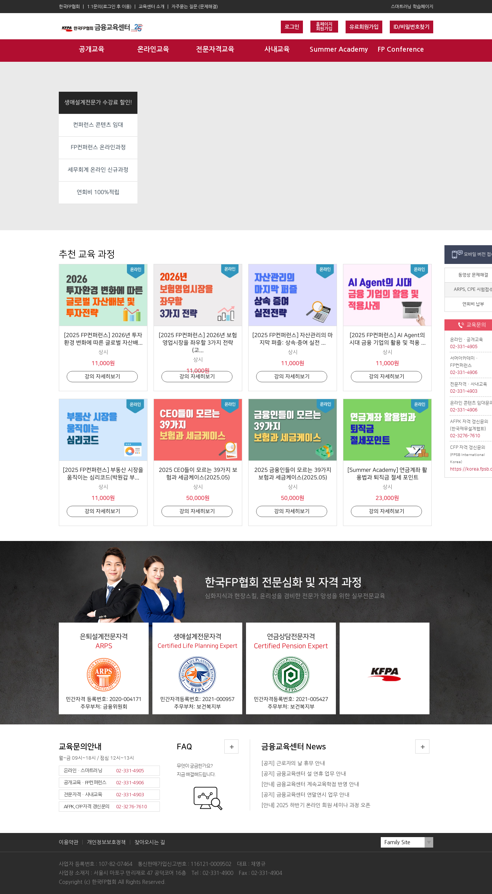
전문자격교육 (215, 49)
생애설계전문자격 (197, 670)
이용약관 (68, 842)
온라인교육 (153, 49)
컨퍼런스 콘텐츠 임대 (98, 125)
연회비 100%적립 (98, 192)
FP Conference (400, 49)
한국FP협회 (69, 6)
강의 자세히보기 (102, 376)
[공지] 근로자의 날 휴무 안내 (293, 763)
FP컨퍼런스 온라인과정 (98, 147)
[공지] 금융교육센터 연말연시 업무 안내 (305, 794)
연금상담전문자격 (291, 670)
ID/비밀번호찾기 (411, 27)
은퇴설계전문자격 (104, 670)
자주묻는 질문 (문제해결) (194, 6)
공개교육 (91, 49)
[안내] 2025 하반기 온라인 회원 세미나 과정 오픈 (315, 805)
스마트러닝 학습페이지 (412, 6)
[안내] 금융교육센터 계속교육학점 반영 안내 (310, 784)
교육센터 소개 (151, 6)
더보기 (231, 746)
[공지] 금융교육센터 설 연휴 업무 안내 (303, 773)
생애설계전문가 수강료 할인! (98, 103)
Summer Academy (339, 49)
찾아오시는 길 (149, 842)
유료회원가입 (364, 27)
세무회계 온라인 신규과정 (98, 170)
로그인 (292, 27)
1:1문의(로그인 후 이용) (109, 6)
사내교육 (277, 49)
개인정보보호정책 (106, 842)
